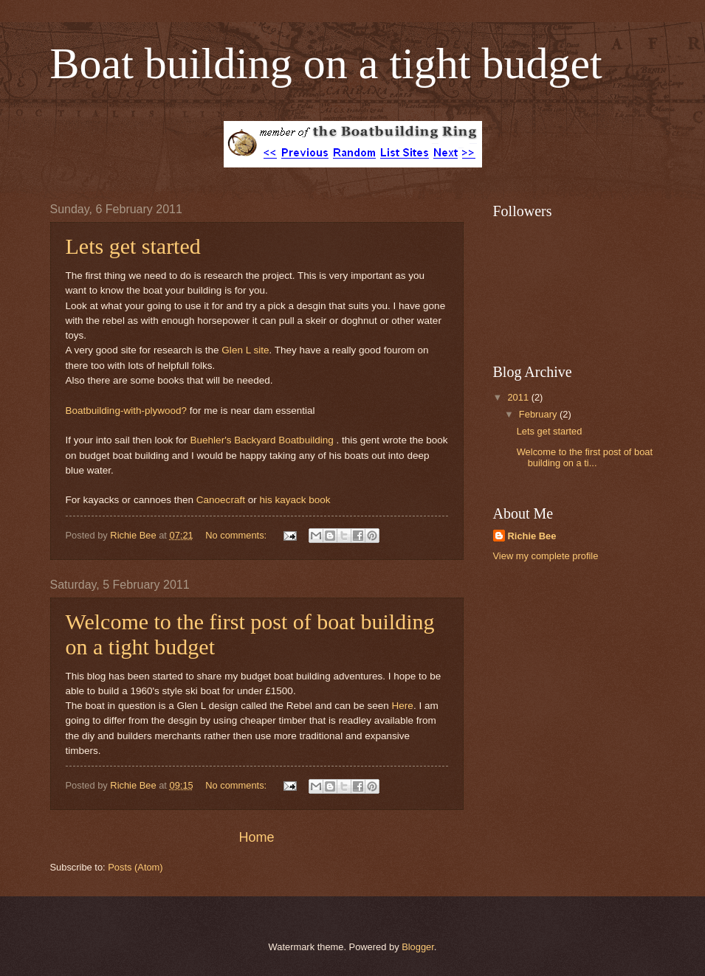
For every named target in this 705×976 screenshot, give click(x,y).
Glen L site (245, 350)
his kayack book (294, 499)
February (539, 414)
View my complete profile (546, 555)
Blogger (418, 946)
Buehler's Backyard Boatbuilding (263, 440)
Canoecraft (220, 499)
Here (402, 705)
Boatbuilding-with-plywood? (127, 410)
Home (256, 837)
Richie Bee (532, 535)
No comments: (237, 535)
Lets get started (133, 246)
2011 (519, 397)
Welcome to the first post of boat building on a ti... (585, 457)
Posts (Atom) (135, 867)
